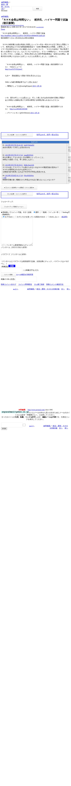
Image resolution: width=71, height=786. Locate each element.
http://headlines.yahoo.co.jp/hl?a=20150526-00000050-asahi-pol (23, 35)
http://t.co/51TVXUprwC (13, 69)
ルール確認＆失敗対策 (24, 279)
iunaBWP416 (28, 155)
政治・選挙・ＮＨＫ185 (5, 6)
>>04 (4, 178)
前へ (68, 294)
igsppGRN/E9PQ (40, 27)
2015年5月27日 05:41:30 (14, 145)
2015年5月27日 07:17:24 (14, 155)
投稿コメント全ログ (8, 289)
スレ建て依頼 (39, 289)
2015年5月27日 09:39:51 (14, 165)
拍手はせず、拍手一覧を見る (48, 135)
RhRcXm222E (29, 165)
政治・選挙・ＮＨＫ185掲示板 (48, 294)
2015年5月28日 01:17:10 (14, 175)
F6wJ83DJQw (29, 175)
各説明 (64, 217)
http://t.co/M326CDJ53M (18, 109)
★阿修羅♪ (5, 2)
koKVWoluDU (29, 145)
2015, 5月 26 (37, 86)
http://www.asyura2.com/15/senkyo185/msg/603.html (12, 25)
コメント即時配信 (25, 289)
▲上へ (15, 294)
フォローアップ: (7, 202)
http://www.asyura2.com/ (36, 415)
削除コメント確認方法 (54, 289)
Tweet (3, 29)
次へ (63, 294)
